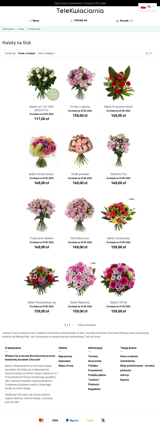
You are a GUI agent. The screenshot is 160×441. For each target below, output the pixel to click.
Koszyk (124, 20)
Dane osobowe (129, 356)
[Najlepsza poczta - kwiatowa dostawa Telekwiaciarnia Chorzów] (80, 10)
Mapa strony (66, 365)
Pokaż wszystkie (87, 324)
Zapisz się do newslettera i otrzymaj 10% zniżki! (80, 3)
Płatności (93, 384)
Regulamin (94, 389)
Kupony (124, 379)
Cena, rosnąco (26, 53)
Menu (34, 20)
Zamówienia (127, 361)
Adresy (124, 375)
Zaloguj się (78, 20)
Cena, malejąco (46, 53)
